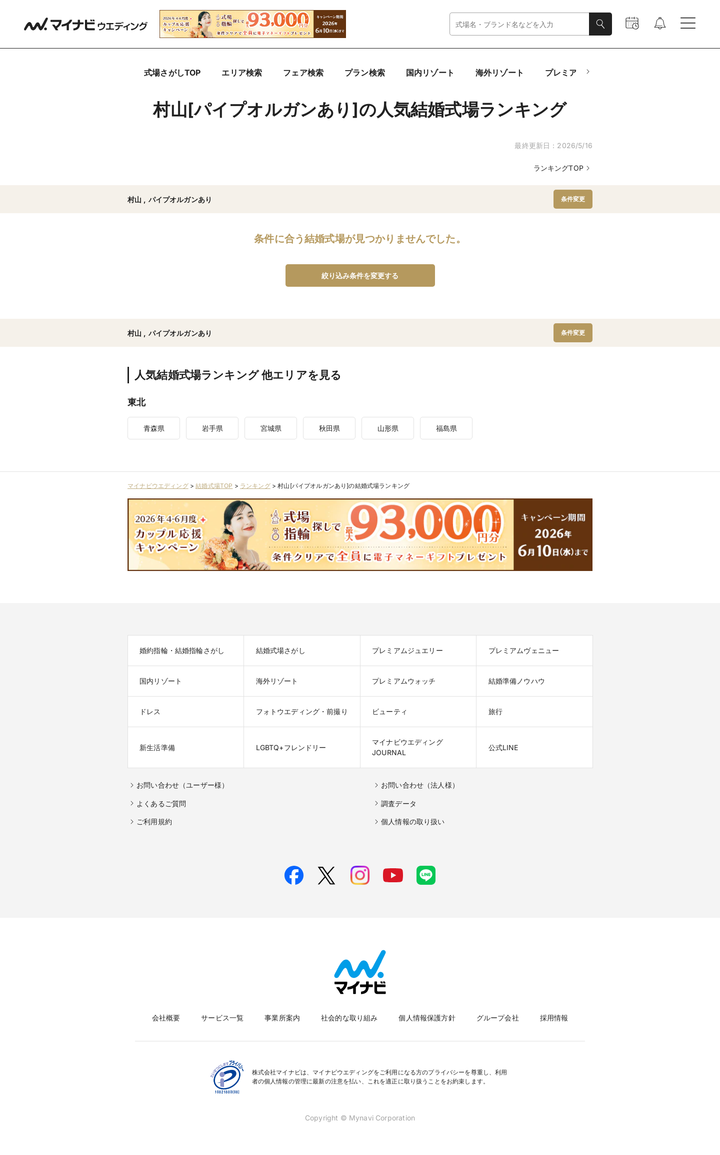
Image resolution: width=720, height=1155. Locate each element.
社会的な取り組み (349, 1017)
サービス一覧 (222, 1017)
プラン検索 (364, 73)
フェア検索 (303, 73)
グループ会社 (497, 1017)
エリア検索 (242, 73)
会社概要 (166, 1017)
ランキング (255, 485)
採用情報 (554, 1017)
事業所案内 (282, 1017)
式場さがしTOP (172, 73)
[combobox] (520, 24)
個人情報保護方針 (426, 1017)
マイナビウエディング (158, 485)
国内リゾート (430, 73)
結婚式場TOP (214, 485)
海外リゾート (500, 73)
